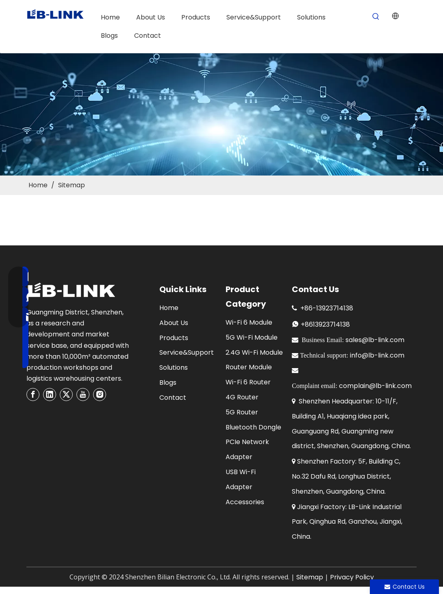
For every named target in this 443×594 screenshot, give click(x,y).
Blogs (167, 382)
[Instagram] (99, 394)
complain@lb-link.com (375, 385)
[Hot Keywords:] (376, 17)
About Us (173, 322)
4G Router (242, 397)
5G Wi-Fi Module (252, 337)
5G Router (242, 412)
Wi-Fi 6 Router (248, 382)
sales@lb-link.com (374, 340)
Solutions (173, 367)
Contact (172, 397)
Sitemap (309, 577)
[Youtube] (82, 394)
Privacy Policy (352, 577)
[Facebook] (32, 394)
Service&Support (186, 352)
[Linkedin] (49, 394)
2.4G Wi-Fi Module (254, 352)
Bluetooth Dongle (253, 427)
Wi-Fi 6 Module (249, 322)
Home (168, 307)
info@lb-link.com (377, 355)
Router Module (249, 367)
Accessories (245, 502)
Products (173, 338)
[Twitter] (66, 394)
